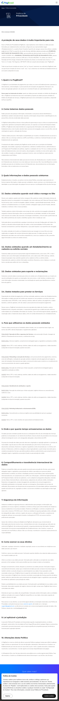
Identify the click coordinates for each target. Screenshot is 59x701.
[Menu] (56, 2)
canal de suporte (28, 604)
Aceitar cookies (49, 696)
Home (3, 8)
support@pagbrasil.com (8, 606)
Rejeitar (7, 696)
